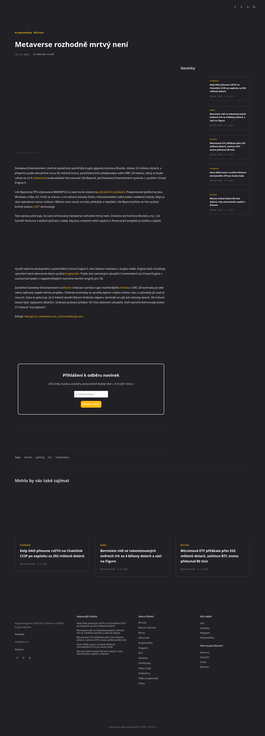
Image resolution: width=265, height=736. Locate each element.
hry (50, 457)
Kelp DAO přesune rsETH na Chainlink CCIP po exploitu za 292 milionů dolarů (228, 89)
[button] (254, 7)
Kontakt (19, 636)
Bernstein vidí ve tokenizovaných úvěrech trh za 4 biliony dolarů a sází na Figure (227, 120)
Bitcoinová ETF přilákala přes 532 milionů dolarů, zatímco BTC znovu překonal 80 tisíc (228, 152)
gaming (40, 457)
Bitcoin (39, 32)
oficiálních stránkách (112, 192)
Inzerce (19, 651)
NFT (37, 207)
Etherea (125, 287)
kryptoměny (62, 457)
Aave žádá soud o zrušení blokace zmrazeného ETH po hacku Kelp (227, 181)
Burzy (213, 112)
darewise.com (48, 316)
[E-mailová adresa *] (91, 394)
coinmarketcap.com (70, 316)
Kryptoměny (23, 32)
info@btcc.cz (22, 644)
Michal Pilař (45, 54)
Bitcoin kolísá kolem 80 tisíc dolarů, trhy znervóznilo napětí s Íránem (227, 211)
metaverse (39, 178)
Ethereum (215, 82)
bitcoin (28, 457)
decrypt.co (31, 316)
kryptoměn (72, 273)
